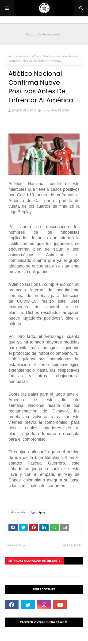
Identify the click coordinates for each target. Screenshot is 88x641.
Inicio (11, 56)
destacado (24, 56)
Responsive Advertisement (44, 34)
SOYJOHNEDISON (23, 110)
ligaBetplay (38, 512)
